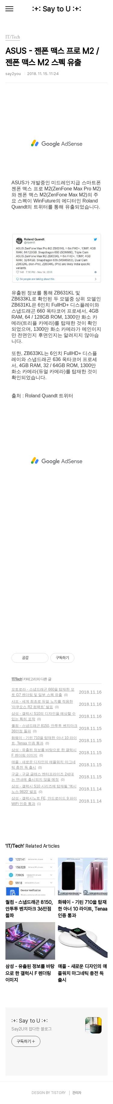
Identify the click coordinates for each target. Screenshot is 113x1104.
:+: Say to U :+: (56, 9)
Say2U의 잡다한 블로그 (31, 1029)
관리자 (76, 1093)
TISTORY (58, 1093)
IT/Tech (17, 679)
